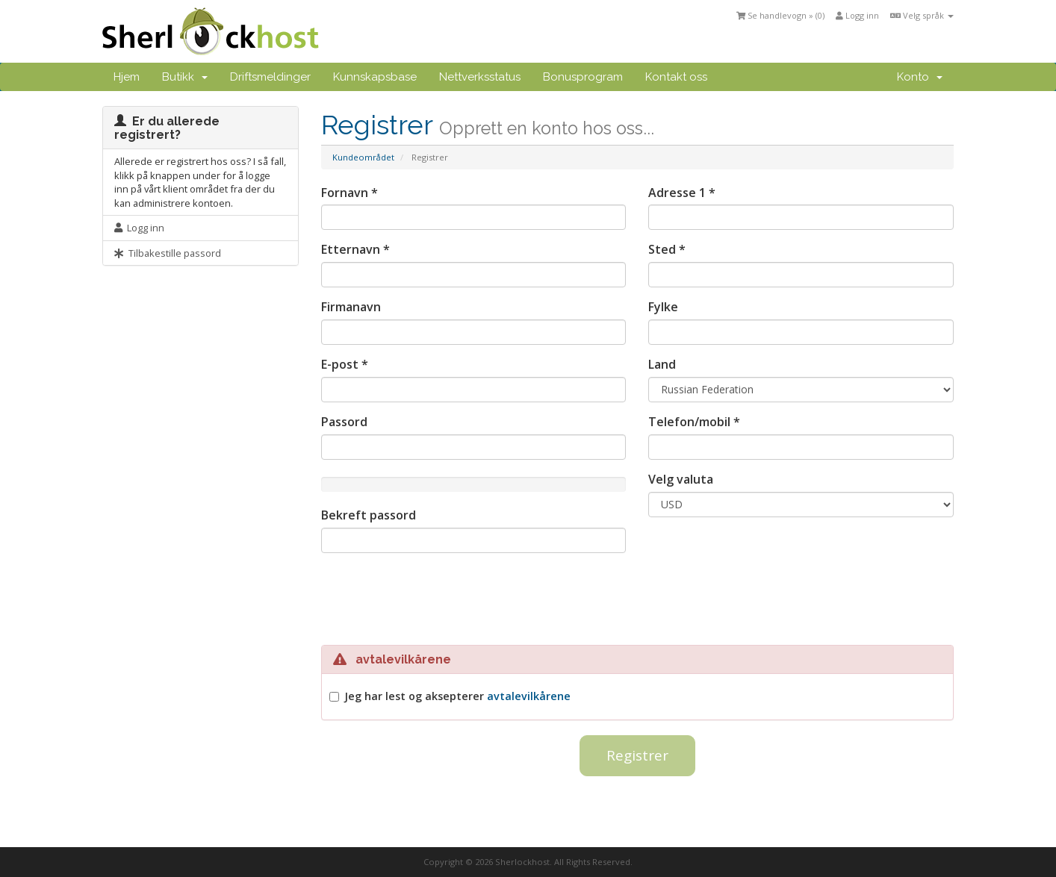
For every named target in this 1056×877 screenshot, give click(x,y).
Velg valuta (680, 479)
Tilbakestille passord (167, 253)
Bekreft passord (368, 515)
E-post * (344, 364)
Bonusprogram (583, 77)
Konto (919, 77)
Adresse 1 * (681, 192)
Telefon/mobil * (694, 421)
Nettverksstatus (480, 77)
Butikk (185, 77)
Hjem (127, 77)
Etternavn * (355, 249)
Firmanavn (351, 307)
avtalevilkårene (529, 696)
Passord (344, 421)
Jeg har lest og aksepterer (457, 696)
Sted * (667, 249)
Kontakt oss (676, 77)
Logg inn (857, 15)
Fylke (663, 307)
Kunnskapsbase (375, 77)
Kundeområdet (363, 157)
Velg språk (922, 15)
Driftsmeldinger (270, 77)
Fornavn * (349, 192)
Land (662, 364)
